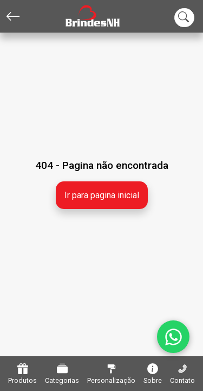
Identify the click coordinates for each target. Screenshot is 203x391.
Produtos (22, 373)
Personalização (111, 373)
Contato (182, 373)
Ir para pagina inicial (101, 195)
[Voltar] (13, 16)
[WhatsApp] (173, 336)
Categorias (62, 373)
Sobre (152, 373)
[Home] (84, 16)
